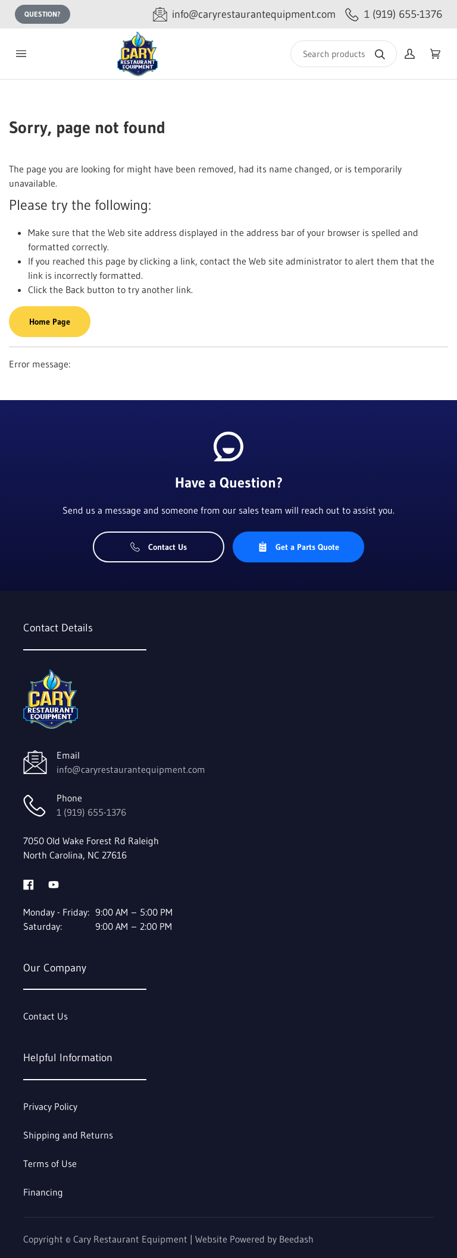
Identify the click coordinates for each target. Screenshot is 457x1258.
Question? (42, 14)
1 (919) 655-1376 (91, 812)
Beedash (296, 1239)
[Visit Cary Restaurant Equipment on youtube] (53, 883)
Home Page (49, 321)
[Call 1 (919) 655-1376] (393, 15)
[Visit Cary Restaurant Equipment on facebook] (28, 883)
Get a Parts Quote (298, 547)
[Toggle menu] (21, 54)
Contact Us (158, 547)
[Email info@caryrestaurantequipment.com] (244, 15)
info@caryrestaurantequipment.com (131, 769)
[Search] (343, 53)
